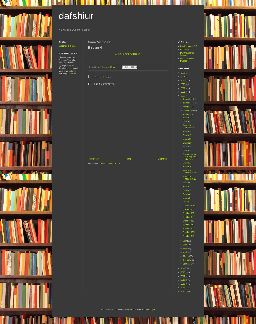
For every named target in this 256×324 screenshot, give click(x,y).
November (188, 103)
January (187, 264)
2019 (183, 268)
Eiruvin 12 (187, 150)
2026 (183, 73)
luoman (133, 310)
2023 (183, 84)
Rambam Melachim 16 (189, 171)
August (186, 114)
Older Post (162, 159)
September (188, 110)
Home (128, 159)
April (185, 252)
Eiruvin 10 (187, 166)
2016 (183, 280)
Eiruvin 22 (187, 118)
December (188, 99)
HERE (73, 74)
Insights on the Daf (188, 46)
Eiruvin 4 (186, 194)
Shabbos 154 (188, 217)
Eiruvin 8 (186, 183)
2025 (183, 77)
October (187, 107)
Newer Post (94, 159)
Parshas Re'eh (189, 206)
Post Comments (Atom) (110, 163)
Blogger (151, 310)
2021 (183, 92)
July (185, 241)
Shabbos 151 (188, 228)
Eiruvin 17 (187, 135)
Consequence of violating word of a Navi (190, 156)
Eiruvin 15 (187, 143)
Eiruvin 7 (186, 186)
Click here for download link (128, 54)
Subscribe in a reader (68, 46)
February (187, 260)
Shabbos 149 (188, 236)
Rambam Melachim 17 (189, 126)
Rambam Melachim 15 (189, 178)
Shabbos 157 (188, 209)
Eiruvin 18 (187, 131)
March (186, 256)
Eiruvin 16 (187, 139)
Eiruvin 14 (187, 147)
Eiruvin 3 (186, 198)
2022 (183, 88)
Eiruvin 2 (186, 202)
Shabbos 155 (188, 213)
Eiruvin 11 (187, 163)
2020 (183, 96)
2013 (183, 291)
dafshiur (76, 15)
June (185, 245)
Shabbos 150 (188, 232)
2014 (183, 288)
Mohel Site (185, 49)
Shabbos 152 (188, 225)
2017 (183, 276)
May (185, 248)
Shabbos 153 (188, 221)
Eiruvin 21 (187, 121)
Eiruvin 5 (186, 190)
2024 (183, 80)
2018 (183, 272)
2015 (183, 284)
